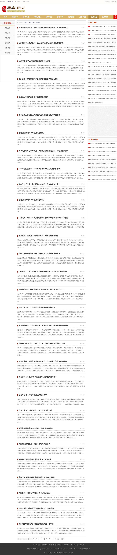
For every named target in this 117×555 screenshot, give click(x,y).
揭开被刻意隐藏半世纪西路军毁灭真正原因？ (101, 51)
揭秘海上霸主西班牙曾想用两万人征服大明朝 (102, 164)
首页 (5, 17)
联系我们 (114, 2)
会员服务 (59, 545)
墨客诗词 (60, 17)
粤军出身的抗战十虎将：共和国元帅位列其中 (102, 83)
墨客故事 (105, 17)
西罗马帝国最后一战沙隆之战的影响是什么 (102, 179)
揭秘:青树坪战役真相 (95, 102)
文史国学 (71, 17)
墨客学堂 (82, 17)
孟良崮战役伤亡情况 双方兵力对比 (99, 62)
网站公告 (52, 545)
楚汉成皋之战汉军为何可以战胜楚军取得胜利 (102, 160)
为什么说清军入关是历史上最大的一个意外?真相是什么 (102, 172)
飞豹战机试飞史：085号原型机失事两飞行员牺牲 (102, 67)
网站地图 (66, 545)
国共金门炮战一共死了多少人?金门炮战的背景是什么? (102, 27)
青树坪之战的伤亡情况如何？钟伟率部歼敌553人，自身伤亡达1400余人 (102, 59)
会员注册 (81, 545)
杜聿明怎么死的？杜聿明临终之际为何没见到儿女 (102, 43)
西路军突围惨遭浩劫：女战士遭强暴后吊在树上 (102, 31)
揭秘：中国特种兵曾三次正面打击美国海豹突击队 (102, 79)
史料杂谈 (7, 48)
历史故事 (7, 53)
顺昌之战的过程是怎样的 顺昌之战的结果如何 (102, 168)
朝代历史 (7, 28)
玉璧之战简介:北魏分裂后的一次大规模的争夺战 (102, 152)
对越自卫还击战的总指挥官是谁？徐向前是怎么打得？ (102, 91)
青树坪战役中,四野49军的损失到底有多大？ (102, 46)
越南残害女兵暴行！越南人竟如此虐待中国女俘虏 (102, 71)
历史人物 (7, 33)
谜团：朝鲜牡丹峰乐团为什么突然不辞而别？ (101, 35)
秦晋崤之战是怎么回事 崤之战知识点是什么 (102, 147)
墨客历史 (31, 22)
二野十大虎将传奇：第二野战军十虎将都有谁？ (102, 75)
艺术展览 (49, 17)
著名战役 (7, 38)
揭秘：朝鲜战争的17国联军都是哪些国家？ (102, 54)
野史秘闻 (7, 43)
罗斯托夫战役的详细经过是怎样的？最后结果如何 (102, 176)
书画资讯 (15, 17)
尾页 (62, 539)
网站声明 (44, 545)
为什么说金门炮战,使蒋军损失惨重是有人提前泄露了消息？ (102, 99)
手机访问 (107, 2)
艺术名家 (26, 17)
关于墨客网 (36, 545)
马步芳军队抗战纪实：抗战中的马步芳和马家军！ (102, 39)
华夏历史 (94, 17)
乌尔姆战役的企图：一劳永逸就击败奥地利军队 (102, 95)
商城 (115, 16)
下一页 (57, 539)
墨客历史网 (9, 1)
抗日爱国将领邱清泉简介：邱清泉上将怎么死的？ (102, 87)
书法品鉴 (37, 17)
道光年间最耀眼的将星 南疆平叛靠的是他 (101, 143)
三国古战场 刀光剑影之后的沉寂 (99, 155)
